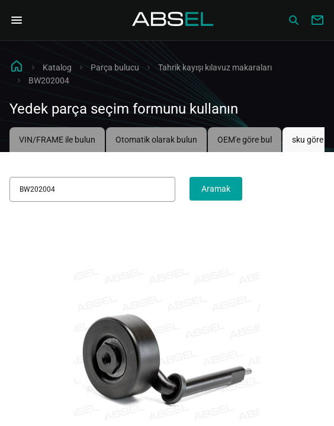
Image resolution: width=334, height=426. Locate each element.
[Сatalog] (294, 20)
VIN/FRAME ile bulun (57, 139)
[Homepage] (173, 20)
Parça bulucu (115, 67)
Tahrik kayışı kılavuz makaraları (215, 67)
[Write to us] (317, 20)
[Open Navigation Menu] (16, 20)
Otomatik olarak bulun (156, 139)
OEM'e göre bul (244, 139)
